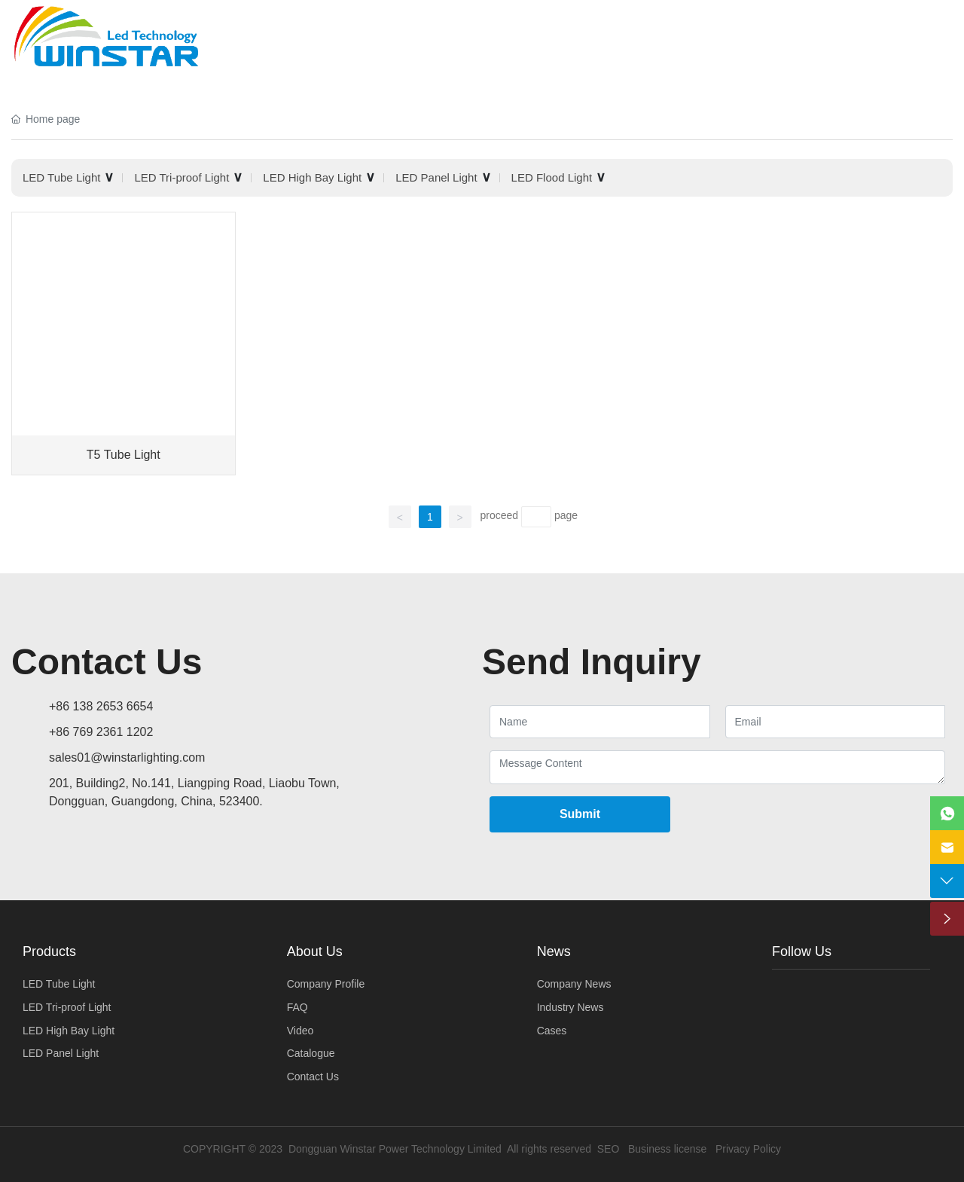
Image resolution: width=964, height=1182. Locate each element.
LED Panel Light (436, 177)
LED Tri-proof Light (181, 177)
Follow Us (801, 951)
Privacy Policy (748, 1149)
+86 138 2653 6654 (101, 706)
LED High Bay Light (312, 177)
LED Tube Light (61, 177)
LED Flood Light (552, 177)
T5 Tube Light (123, 454)
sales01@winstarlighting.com (127, 757)
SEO (608, 1149)
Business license (667, 1149)
